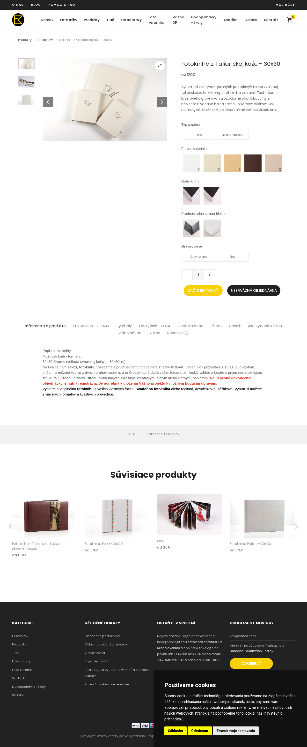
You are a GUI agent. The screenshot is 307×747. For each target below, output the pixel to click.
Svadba (231, 19)
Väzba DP (178, 20)
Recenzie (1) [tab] (178, 333)
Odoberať (251, 663)
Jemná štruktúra (232, 135)
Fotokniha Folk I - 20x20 (104, 543)
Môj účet (285, 5)
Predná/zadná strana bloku (203, 214)
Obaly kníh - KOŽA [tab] (154, 326)
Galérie (250, 19)
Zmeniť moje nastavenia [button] (235, 731)
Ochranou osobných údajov (251, 651)
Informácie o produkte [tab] (45, 326)
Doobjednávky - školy (203, 20)
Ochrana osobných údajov (106, 644)
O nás (18, 5)
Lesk (199, 135)
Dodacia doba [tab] (191, 326)
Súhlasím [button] (175, 731)
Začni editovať (203, 290)
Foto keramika (156, 20)
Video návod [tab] (129, 333)
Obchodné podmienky (102, 636)
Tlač (110, 19)
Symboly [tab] (124, 326)
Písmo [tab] (216, 326)
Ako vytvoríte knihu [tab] (265, 326)
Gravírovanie (191, 246)
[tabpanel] (105, 99)
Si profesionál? (97, 661)
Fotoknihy (68, 19)
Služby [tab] (154, 333)
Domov (47, 19)
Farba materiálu (194, 148)
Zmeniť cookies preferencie (107, 684)
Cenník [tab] (235, 326)
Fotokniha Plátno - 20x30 (250, 543)
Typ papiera (190, 124)
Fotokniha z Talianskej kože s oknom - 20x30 (36, 546)
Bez (232, 256)
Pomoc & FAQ (61, 5)
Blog (36, 5)
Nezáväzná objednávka (254, 290)
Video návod (95, 653)
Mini (160, 541)
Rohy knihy (190, 181)
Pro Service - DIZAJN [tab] (91, 326)
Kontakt (271, 19)
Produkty (92, 19)
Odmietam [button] (199, 731)
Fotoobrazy (131, 19)
